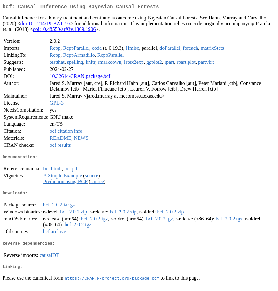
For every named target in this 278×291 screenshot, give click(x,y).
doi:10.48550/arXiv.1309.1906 (64, 30)
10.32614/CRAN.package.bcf (80, 77)
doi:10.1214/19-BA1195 (45, 24)
